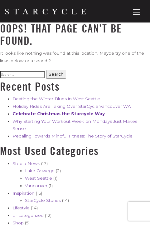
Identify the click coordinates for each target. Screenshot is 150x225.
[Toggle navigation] (136, 12)
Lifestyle (21, 207)
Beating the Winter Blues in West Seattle (56, 98)
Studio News (26, 163)
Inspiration (23, 193)
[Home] (45, 11)
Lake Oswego (40, 170)
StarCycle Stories (43, 200)
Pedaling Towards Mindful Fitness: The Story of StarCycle (72, 135)
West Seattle (38, 178)
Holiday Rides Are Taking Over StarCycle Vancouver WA (71, 106)
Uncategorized (28, 215)
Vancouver (36, 185)
